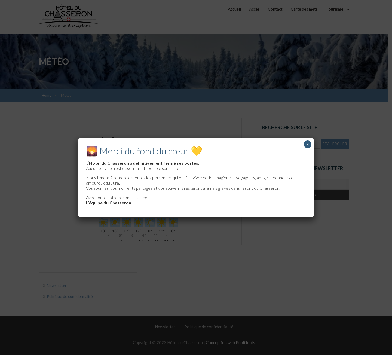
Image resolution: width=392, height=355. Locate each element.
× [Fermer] (307, 144)
